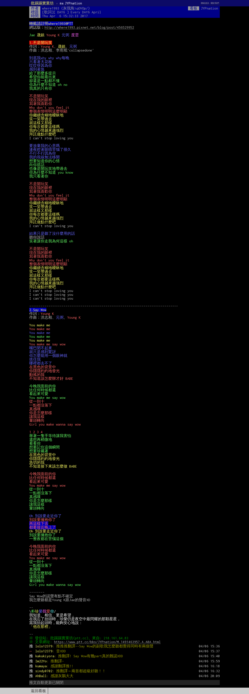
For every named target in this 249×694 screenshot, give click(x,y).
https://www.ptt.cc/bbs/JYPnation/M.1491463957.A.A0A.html (108, 642)
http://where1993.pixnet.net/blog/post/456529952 (89, 27)
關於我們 (215, 3)
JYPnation (71, 3)
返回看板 (38, 691)
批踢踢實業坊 (42, 3)
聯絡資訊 (205, 3)
